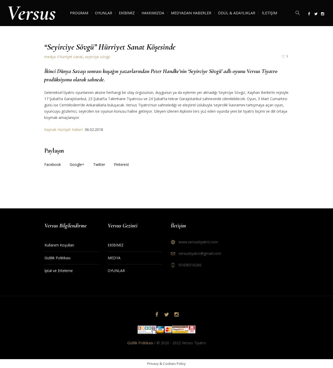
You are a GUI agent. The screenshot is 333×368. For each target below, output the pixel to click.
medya (50, 56)
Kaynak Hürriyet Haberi (64, 129)
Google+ (77, 164)
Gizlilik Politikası (57, 257)
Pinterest (121, 164)
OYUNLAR (116, 270)
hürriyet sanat (71, 56)
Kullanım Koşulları (59, 245)
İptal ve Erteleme (58, 270)
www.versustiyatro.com (198, 241)
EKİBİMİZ (116, 245)
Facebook (52, 164)
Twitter (99, 164)
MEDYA (114, 257)
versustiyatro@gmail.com (199, 253)
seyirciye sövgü (97, 56)
